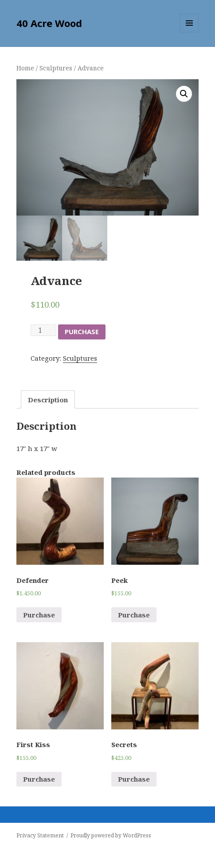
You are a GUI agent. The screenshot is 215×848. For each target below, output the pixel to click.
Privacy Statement (40, 835)
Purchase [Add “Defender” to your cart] (39, 614)
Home (25, 68)
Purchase (82, 331)
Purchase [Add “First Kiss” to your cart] (39, 779)
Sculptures (55, 68)
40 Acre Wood (49, 23)
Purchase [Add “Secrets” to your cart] (134, 779)
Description (48, 399)
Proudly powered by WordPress (110, 835)
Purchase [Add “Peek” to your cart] (134, 614)
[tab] (48, 399)
